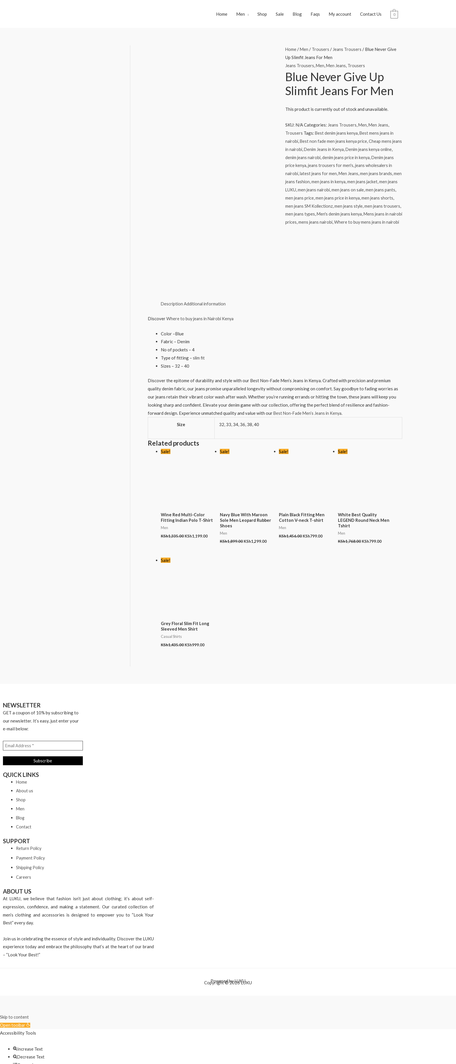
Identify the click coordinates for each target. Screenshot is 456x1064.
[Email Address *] (43, 685)
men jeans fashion (302, 185)
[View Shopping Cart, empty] (394, 15)
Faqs (315, 15)
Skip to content (14, 956)
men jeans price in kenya (352, 201)
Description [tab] (172, 241)
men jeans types (319, 217)
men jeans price (312, 201)
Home (221, 15)
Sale (280, 15)
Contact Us (371, 15)
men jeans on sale (361, 193)
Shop (262, 15)
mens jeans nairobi (346, 225)
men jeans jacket (374, 185)
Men (240, 15)
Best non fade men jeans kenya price (335, 144)
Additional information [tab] (207, 241)
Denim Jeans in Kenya (337, 152)
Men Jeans (337, 69)
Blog (297, 15)
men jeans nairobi (326, 193)
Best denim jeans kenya (337, 136)
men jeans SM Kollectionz (324, 209)
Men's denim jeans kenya (359, 217)
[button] (15, 964)
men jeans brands (383, 176)
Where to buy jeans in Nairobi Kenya (201, 256)
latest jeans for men (324, 176)
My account (340, 15)
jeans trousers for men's (343, 168)
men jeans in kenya (339, 185)
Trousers (321, 52)
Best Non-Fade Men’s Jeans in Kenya (308, 350)
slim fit (199, 295)
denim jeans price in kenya (362, 160)
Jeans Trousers (347, 52)
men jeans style (365, 209)
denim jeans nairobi (317, 160)
